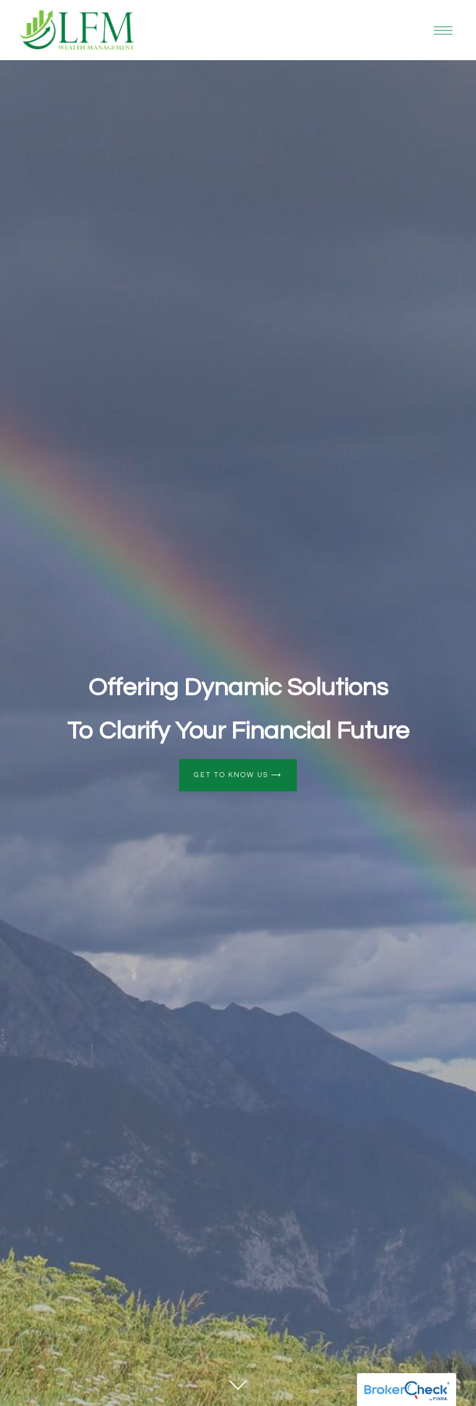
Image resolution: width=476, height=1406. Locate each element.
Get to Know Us (238, 775)
